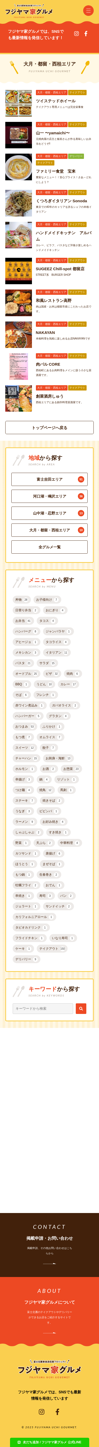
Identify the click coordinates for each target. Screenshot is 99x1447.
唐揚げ (54, 853)
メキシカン (26, 652)
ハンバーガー (28, 716)
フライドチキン (29, 938)
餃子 (49, 748)
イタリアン (57, 652)
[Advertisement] (49, 1110)
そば (21, 695)
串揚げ (23, 779)
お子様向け (47, 600)
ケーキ (23, 949)
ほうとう (25, 864)
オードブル (26, 674)
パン (66, 896)
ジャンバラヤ (58, 631)
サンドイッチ (58, 906)
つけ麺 (23, 790)
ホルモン (25, 769)
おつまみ (25, 726)
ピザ (52, 674)
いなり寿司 (63, 938)
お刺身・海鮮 (58, 758)
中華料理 (69, 843)
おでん (54, 885)
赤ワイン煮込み (29, 705)
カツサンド (26, 853)
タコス (47, 621)
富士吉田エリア (60, 479)
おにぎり (55, 610)
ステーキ (25, 800)
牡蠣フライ (26, 885)
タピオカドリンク (31, 927)
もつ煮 (23, 737)
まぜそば (52, 864)
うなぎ (23, 811)
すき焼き (58, 832)
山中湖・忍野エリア (58, 513)
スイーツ (25, 748)
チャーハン (26, 758)
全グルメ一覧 (50, 547)
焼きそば (52, 800)
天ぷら (44, 843)
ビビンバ (49, 811)
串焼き (23, 896)
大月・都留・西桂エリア (56, 530)
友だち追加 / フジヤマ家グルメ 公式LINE (49, 1442)
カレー (68, 684)
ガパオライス (65, 705)
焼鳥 (45, 790)
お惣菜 (71, 769)
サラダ (47, 663)
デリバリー (26, 959)
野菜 (21, 843)
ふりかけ (52, 726)
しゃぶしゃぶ (28, 832)
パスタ (23, 663)
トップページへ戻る (49, 427)
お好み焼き (54, 822)
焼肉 (73, 674)
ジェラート (26, 906)
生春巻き (49, 874)
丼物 (21, 600)
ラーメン (25, 822)
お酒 (49, 769)
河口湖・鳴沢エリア (58, 496)
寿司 (45, 896)
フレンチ (45, 695)
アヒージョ (26, 642)
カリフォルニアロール (34, 917)
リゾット (66, 779)
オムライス (50, 737)
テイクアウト (52, 949)
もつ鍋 (23, 874)
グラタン (58, 716)
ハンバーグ (26, 631)
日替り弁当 (26, 610)
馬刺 (66, 790)
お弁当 (23, 621)
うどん (44, 684)
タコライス (57, 642)
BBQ (22, 684)
